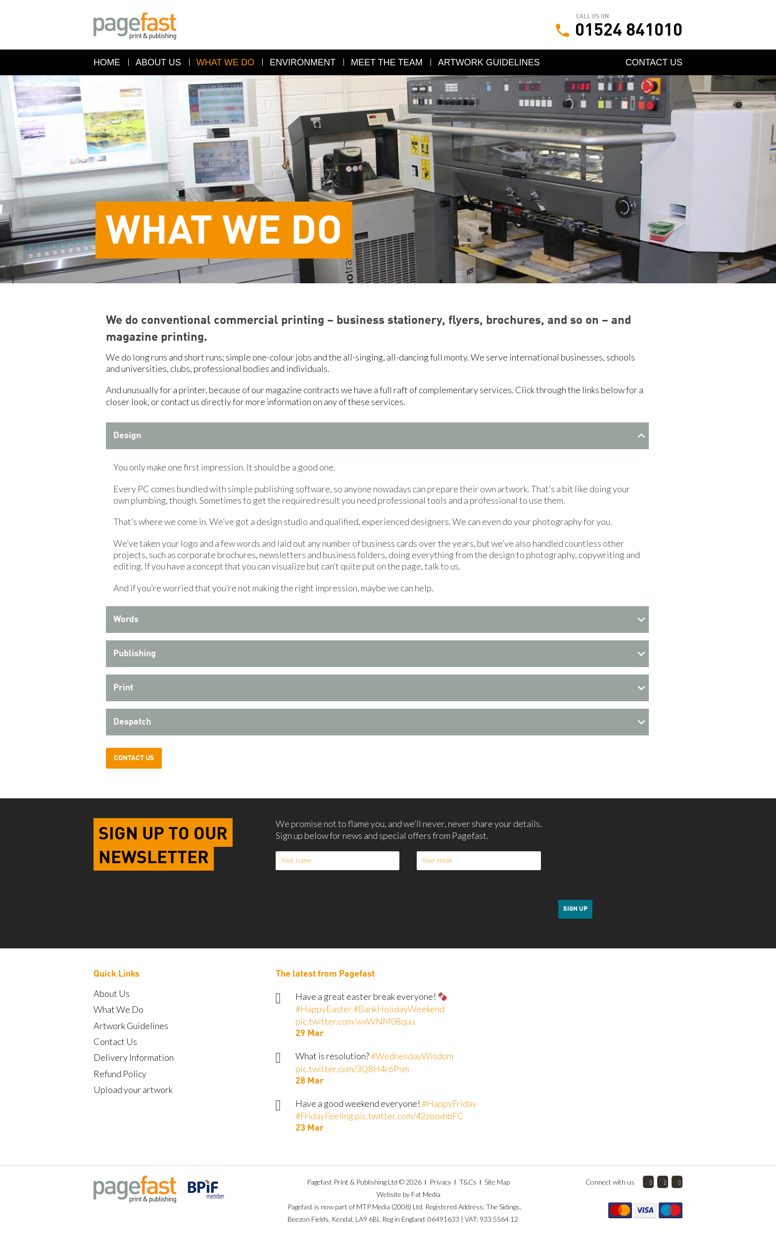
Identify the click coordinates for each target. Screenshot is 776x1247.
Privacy (440, 1182)
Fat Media (425, 1194)
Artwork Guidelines (489, 62)
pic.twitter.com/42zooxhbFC (409, 1115)
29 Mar (309, 1033)
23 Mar (309, 1128)
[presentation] (633, 870)
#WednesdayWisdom (412, 1055)
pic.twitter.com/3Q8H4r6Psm (352, 1068)
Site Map (497, 1182)
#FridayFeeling (324, 1115)
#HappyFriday (449, 1103)
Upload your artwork (133, 1089)
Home (107, 62)
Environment (303, 62)
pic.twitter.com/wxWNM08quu (355, 1021)
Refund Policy (120, 1073)
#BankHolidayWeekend (398, 1008)
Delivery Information (134, 1057)
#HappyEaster (323, 1008)
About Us (158, 62)
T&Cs (468, 1182)
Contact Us (654, 62)
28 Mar (309, 1081)
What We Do (225, 62)
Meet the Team (387, 62)
